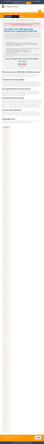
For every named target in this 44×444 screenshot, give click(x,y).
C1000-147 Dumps (5, 357)
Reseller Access (15, 16)
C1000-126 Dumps (5, 182)
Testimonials (31, 13)
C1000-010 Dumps (5, 415)
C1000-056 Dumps (5, 412)
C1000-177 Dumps (5, 255)
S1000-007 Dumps (5, 383)
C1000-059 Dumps (5, 409)
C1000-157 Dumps (5, 327)
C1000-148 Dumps (5, 365)
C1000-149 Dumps (5, 220)
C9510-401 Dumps (5, 429)
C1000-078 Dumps (5, 147)
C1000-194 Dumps (5, 281)
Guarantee (22, 13)
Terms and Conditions (22, 65)
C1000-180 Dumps (5, 261)
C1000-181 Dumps (5, 263)
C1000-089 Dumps (5, 153)
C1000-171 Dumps (5, 322)
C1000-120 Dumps (5, 170)
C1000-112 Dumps (5, 165)
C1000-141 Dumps (5, 208)
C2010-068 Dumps (5, 418)
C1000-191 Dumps (5, 275)
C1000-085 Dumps (5, 397)
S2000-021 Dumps (5, 237)
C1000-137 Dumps (5, 205)
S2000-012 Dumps (5, 191)
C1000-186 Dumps (5, 243)
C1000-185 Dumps (5, 269)
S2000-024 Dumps (5, 287)
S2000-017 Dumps (5, 229)
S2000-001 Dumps (5, 214)
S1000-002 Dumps (5, 391)
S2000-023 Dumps (5, 304)
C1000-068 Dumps (5, 150)
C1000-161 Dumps (5, 330)
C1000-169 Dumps (5, 310)
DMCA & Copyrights (7, 438)
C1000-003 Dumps (5, 423)
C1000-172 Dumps (5, 316)
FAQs (26, 13)
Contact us (5, 437)
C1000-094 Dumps (5, 162)
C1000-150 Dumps (5, 359)
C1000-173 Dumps (5, 339)
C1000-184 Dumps (5, 266)
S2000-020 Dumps (5, 246)
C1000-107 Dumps (5, 156)
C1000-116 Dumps (5, 386)
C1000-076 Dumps (5, 144)
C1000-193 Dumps (5, 278)
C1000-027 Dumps (5, 133)
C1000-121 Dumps (5, 167)
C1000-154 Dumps (5, 234)
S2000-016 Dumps (5, 226)
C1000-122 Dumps (5, 179)
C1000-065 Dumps (5, 403)
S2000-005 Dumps (5, 197)
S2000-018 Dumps (5, 298)
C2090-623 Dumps (5, 421)
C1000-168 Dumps (5, 336)
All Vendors (10, 13)
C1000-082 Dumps (5, 406)
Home (6, 13)
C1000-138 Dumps (5, 371)
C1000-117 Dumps (5, 389)
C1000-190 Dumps (5, 272)
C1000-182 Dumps (5, 293)
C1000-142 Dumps (5, 354)
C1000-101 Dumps (5, 394)
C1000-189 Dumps (5, 252)
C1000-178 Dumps (5, 258)
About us (12, 437)
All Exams (16, 13)
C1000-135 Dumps (5, 202)
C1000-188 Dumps (5, 249)
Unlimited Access (8, 16)
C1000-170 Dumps (5, 313)
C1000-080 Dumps (5, 141)
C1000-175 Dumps (5, 348)
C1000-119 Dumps (5, 176)
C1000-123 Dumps (5, 380)
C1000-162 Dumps (5, 342)
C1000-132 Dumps (5, 368)
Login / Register (23, 16)
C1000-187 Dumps (5, 284)
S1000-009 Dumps (5, 377)
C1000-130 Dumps (5, 374)
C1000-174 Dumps (5, 333)
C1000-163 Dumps (5, 345)
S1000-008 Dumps (5, 173)
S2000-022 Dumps (5, 240)
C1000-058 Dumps (5, 138)
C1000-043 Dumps (5, 135)
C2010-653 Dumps (5, 426)
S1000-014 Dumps (5, 188)
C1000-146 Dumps (5, 217)
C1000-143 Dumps (5, 362)
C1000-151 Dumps (5, 223)
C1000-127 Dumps (5, 185)
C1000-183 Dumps (5, 295)
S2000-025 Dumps (5, 290)
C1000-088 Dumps (5, 400)
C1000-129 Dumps (5, 194)
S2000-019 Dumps (5, 301)
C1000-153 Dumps (5, 231)
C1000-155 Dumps (5, 325)
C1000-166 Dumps (5, 307)
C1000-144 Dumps (5, 211)
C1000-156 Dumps (5, 351)
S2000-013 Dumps (5, 199)
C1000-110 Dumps (5, 159)
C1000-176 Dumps (5, 319)
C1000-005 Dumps (5, 130)
